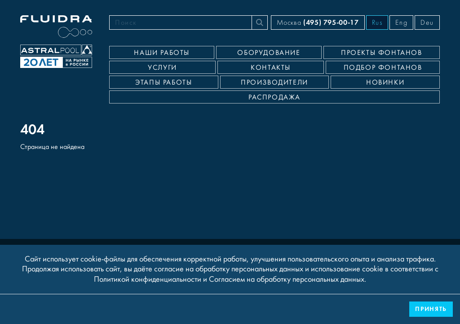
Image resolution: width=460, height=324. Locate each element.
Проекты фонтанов (381, 53)
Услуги (162, 67)
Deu (427, 22)
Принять (431, 309)
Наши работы (162, 53)
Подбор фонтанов (383, 67)
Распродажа (274, 97)
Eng (401, 22)
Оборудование (268, 53)
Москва (317, 22)
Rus (377, 22)
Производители (274, 82)
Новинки (385, 82)
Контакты (271, 67)
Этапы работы (163, 82)
